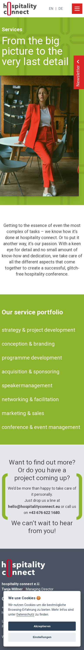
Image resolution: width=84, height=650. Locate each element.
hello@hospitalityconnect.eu (34, 506)
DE (60, 9)
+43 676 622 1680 (44, 512)
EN (51, 9)
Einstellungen (42, 637)
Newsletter (77, 72)
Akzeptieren (42, 626)
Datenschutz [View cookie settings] (25, 614)
